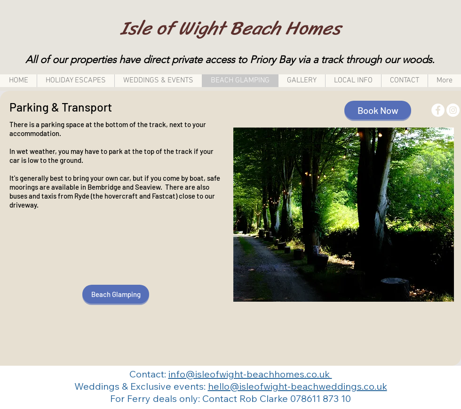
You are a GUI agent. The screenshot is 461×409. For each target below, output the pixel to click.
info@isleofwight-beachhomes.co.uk (250, 374)
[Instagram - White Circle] (453, 110)
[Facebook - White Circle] (438, 110)
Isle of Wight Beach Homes (230, 28)
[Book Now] (377, 110)
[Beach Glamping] (115, 294)
